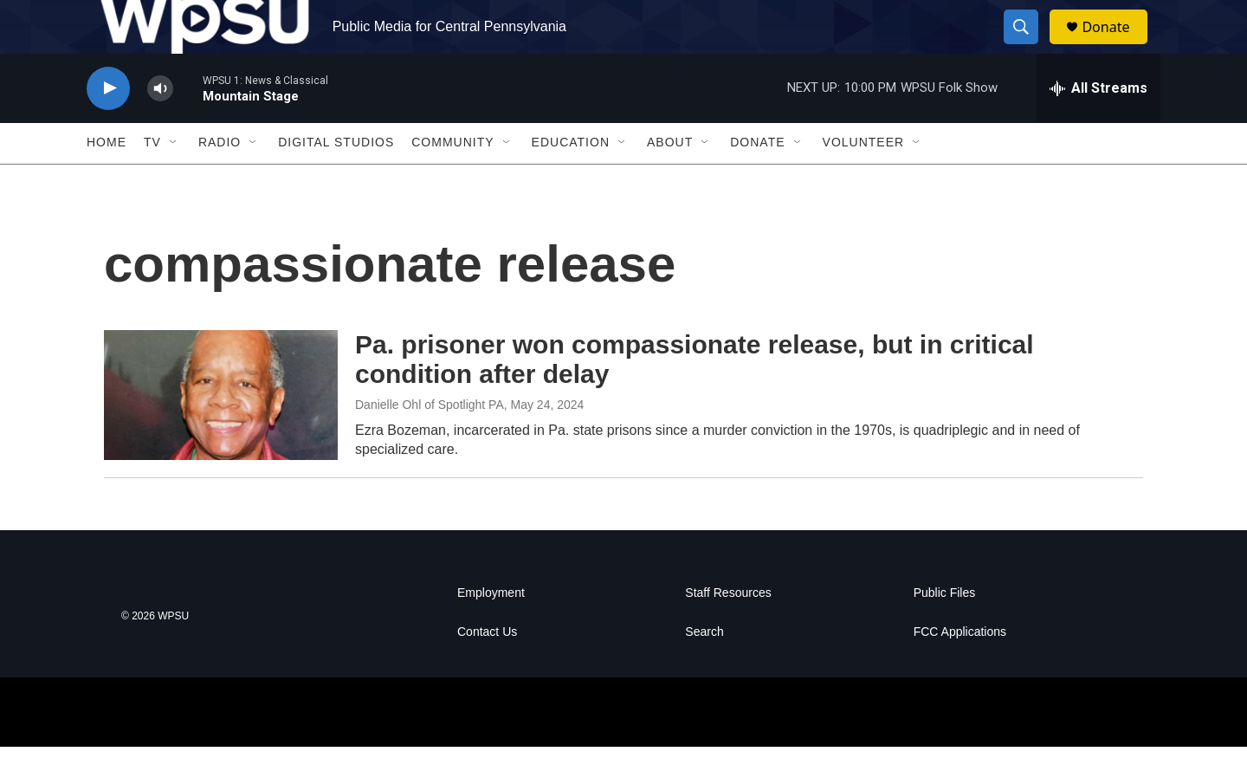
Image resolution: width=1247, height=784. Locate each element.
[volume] (160, 126)
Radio (219, 180)
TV (152, 180)
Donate (1116, 45)
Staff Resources (728, 630)
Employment (491, 630)
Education (571, 180)
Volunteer (864, 180)
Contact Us (487, 669)
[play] (108, 126)
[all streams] (1098, 125)
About (670, 180)
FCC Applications (960, 669)
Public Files (945, 630)
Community (452, 180)
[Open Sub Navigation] (174, 180)
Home (106, 180)
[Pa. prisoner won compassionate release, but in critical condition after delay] (221, 432)
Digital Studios (336, 180)
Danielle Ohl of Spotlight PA (429, 442)
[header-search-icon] (1028, 46)
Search (704, 669)
